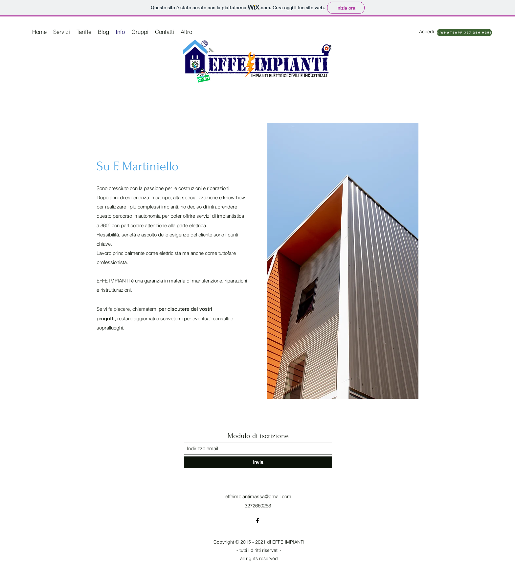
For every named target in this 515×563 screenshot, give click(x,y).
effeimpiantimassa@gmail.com (258, 496)
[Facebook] (257, 520)
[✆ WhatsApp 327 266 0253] (464, 32)
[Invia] (258, 462)
